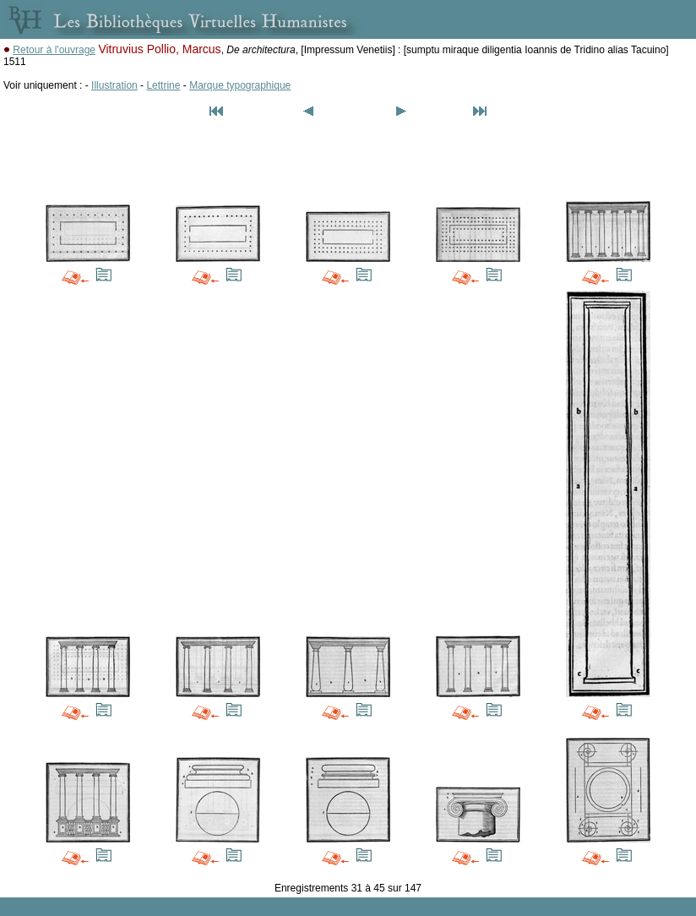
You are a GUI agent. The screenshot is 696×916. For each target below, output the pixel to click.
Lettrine (163, 85)
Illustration (114, 85)
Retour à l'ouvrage (54, 50)
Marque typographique (240, 85)
